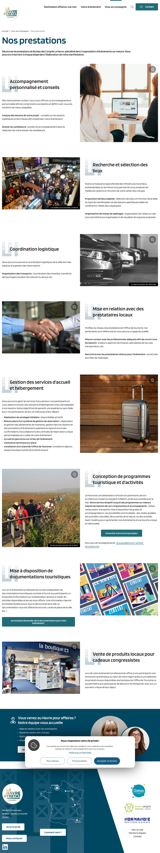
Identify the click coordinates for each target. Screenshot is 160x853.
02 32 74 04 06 (13, 826)
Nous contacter (14, 838)
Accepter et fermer (107, 761)
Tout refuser (52, 761)
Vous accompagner (20, 31)
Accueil (5, 31)
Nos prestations (38, 31)
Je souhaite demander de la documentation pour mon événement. (38, 622)
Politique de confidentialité (80, 752)
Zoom (152, 70)
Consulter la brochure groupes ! (121, 533)
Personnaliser (79, 761)
